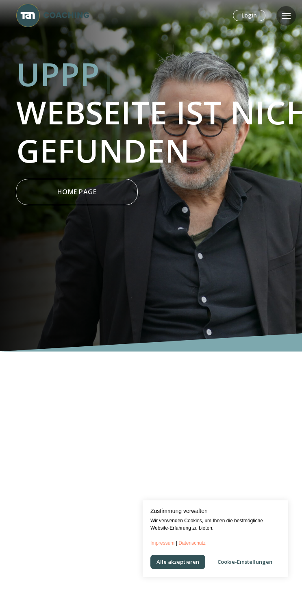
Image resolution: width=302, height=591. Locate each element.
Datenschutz (192, 543)
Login (249, 15)
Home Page (77, 191)
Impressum (162, 543)
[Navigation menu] (286, 16)
